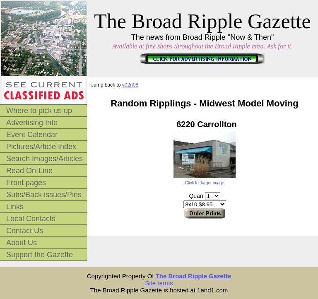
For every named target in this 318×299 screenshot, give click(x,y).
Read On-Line (29, 170)
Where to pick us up (39, 110)
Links (15, 207)
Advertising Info (32, 122)
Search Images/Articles (44, 158)
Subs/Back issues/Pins (44, 194)
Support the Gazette (39, 255)
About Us (21, 243)
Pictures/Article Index (41, 146)
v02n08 (130, 85)
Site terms (159, 283)
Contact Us (24, 231)
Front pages (26, 182)
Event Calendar (32, 134)
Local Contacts (30, 219)
